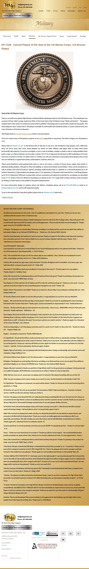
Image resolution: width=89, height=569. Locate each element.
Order (85, 7)
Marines (32, 36)
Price (63, 11)
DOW (16, 36)
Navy (24, 36)
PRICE (41, 138)
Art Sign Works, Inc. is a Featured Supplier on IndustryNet (44, 537)
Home (41, 11)
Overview (7, 36)
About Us (82, 11)
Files (80, 7)
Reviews (71, 11)
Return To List (8, 197)
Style (55, 11)
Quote (75, 7)
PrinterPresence (15, 558)
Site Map (4, 555)
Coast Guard (72, 36)
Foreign (83, 36)
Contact (68, 7)
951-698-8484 (6, 542)
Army (62, 36)
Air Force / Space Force (47, 36)
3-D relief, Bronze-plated (23, 134)
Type (48, 11)
